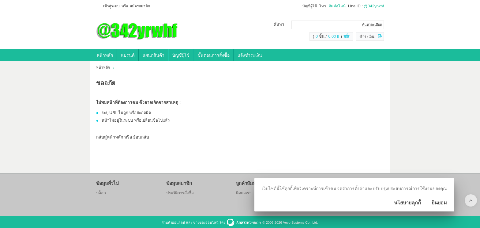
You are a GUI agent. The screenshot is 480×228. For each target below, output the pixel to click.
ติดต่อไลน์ (337, 6)
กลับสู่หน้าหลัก (109, 137)
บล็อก (101, 193)
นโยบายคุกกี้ (407, 202)
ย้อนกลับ (141, 137)
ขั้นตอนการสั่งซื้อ (213, 55)
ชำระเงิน (366, 36)
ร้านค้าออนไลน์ (173, 222)
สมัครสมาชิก (140, 6)
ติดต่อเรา (243, 193)
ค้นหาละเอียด (372, 24)
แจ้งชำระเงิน (250, 55)
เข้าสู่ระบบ (111, 6)
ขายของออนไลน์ (206, 222)
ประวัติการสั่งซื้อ (180, 193)
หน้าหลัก (105, 55)
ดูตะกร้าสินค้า (346, 36)
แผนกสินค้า (153, 55)
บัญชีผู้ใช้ (309, 6)
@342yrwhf (374, 6)
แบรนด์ (128, 55)
